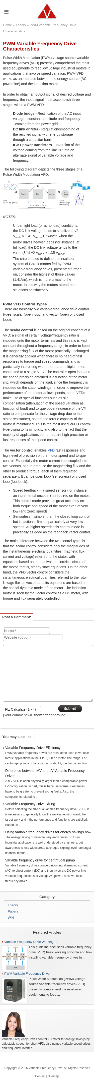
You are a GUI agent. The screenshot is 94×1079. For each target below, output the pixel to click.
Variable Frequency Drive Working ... (30, 942)
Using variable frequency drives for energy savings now (48, 832)
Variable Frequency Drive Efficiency (32, 748)
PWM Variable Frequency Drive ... (28, 973)
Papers (13, 911)
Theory (21, 25)
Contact (40, 1076)
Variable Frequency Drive (45, 1068)
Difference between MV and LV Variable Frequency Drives (45, 773)
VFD (51, 450)
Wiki (11, 917)
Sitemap (53, 1076)
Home (7, 25)
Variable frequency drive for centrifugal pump (40, 860)
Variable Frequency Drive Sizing (30, 804)
